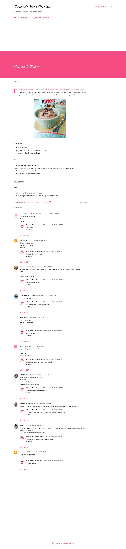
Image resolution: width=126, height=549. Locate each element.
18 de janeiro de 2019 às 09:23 (49, 214)
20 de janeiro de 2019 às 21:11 (53, 436)
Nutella (35, 202)
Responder (24, 235)
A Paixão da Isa (25, 403)
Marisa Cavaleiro (25, 267)
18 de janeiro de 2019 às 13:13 (38, 317)
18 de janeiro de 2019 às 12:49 (53, 251)
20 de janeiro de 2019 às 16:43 (35, 425)
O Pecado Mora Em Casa (32, 6)
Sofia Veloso (24, 374)
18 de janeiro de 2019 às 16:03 (34, 346)
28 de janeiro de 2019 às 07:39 (36, 452)
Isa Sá (21, 346)
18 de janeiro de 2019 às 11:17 (42, 267)
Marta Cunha (24, 240)
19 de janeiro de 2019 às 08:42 (53, 410)
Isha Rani (22, 452)
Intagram (31, 382)
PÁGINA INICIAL (20, 18)
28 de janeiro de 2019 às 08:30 (53, 460)
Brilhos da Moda (25, 355)
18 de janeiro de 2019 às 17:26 (39, 374)
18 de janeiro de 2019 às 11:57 (46, 295)
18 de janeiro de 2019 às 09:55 (39, 240)
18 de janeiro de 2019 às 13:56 (53, 330)
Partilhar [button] (83, 202)
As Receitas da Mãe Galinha (29, 214)
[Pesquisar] (100, 6)
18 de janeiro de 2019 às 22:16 (41, 403)
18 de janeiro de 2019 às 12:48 (53, 225)
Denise (22, 425)
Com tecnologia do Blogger (63, 543)
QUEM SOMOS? (41, 18)
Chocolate (26, 202)
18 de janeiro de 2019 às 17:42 (53, 359)
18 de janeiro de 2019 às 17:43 (53, 388)
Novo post (23, 382)
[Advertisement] (63, 37)
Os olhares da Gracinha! (27, 295)
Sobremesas (42, 202)
